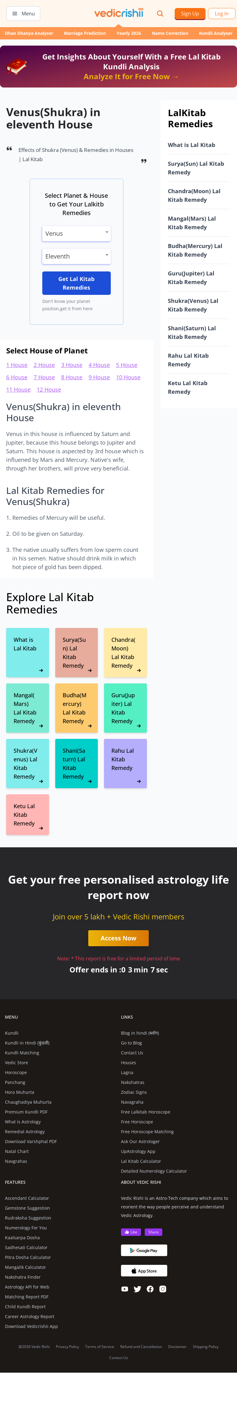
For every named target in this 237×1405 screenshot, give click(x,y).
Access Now (118, 938)
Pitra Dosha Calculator (28, 1257)
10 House (128, 377)
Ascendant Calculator (27, 1198)
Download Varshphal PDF (31, 1141)
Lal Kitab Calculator (141, 1161)
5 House (126, 365)
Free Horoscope (137, 1122)
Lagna (127, 1072)
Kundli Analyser (215, 33)
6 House (16, 377)
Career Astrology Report (29, 1316)
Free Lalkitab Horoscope (145, 1112)
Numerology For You (26, 1228)
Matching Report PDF (26, 1297)
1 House (16, 365)
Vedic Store (16, 1062)
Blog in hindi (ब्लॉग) (140, 1033)
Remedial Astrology (25, 1131)
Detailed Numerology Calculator (154, 1171)
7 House (44, 377)
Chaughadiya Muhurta (28, 1102)
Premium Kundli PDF (26, 1112)
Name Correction (170, 33)
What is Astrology (23, 1122)
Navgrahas (16, 1161)
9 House (99, 377)
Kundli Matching (22, 1053)
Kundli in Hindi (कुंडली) (27, 1043)
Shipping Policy (205, 1346)
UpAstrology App (138, 1151)
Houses (128, 1062)
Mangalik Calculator (25, 1267)
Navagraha (132, 1102)
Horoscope (16, 1072)
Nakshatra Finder (23, 1277)
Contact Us (132, 1053)
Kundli (12, 1033)
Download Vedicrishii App (31, 1326)
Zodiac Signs (134, 1092)
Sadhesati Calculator (26, 1247)
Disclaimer (177, 1346)
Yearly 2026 (129, 33)
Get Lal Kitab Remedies (76, 283)
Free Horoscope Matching (147, 1131)
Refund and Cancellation (141, 1346)
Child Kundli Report (25, 1306)
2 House (44, 365)
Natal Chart (17, 1151)
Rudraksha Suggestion (28, 1218)
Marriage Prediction (85, 33)
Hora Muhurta (19, 1092)
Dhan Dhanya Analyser (29, 33)
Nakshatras (132, 1082)
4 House (99, 365)
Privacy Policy (67, 1346)
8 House (71, 377)
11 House (18, 389)
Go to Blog (131, 1043)
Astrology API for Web (27, 1287)
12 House (49, 389)
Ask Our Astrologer (140, 1141)
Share (153, 1232)
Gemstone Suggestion (27, 1208)
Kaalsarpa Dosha (22, 1237)
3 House (71, 365)
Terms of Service (99, 1346)
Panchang (15, 1082)
